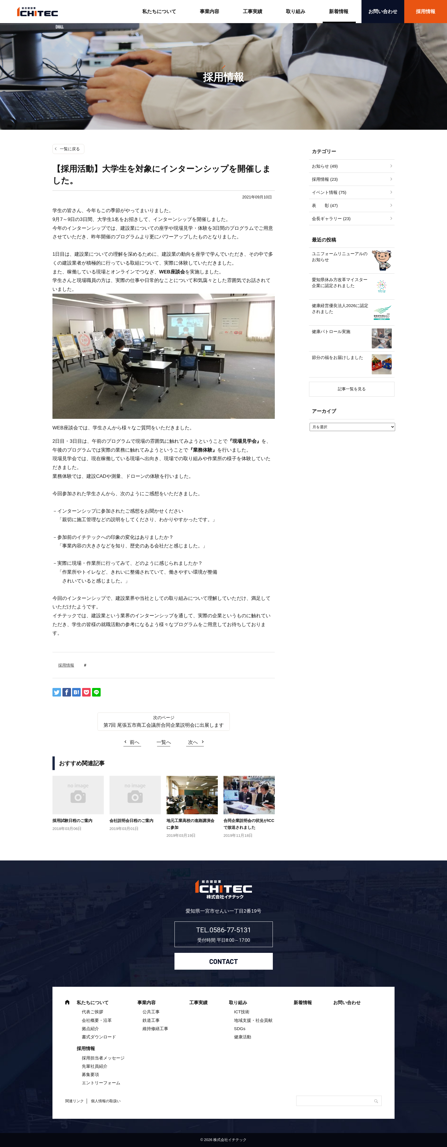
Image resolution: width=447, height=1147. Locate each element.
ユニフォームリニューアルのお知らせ (339, 256)
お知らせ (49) (325, 166)
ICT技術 (241, 1011)
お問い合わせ (382, 11)
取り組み (295, 11)
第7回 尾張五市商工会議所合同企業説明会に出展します (163, 725)
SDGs (239, 1028)
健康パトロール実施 (331, 331)
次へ (193, 742)
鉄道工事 (151, 1020)
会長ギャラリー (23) (331, 218)
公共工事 (151, 1011)
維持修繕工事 (155, 1028)
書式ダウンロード (99, 1036)
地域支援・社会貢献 (253, 1020)
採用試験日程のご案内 (72, 820)
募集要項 (90, 1074)
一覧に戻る (70, 149)
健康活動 (242, 1036)
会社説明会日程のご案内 (131, 820)
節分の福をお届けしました (337, 357)
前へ (134, 742)
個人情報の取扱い (106, 1101)
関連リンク (74, 1101)
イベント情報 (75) (329, 192)
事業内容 (209, 11)
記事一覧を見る (352, 389)
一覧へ (164, 742)
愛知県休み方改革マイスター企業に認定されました (339, 282)
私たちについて (159, 11)
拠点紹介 (90, 1028)
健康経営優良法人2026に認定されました (340, 308)
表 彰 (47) (325, 205)
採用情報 (425, 11)
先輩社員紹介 (94, 1066)
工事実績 (252, 11)
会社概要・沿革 (97, 1020)
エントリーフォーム (101, 1082)
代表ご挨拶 (92, 1011)
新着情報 (338, 11)
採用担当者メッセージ (103, 1057)
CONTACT (223, 961)
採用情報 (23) (325, 179)
